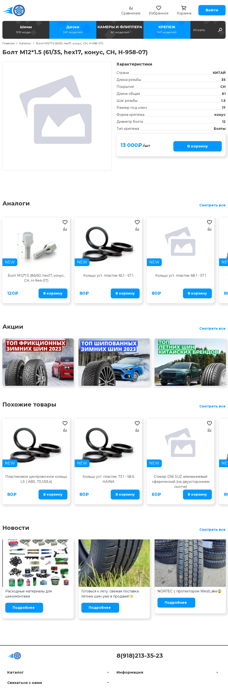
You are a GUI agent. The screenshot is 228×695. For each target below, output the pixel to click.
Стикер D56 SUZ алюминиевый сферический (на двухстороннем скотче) (180, 481)
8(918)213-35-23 (140, 655)
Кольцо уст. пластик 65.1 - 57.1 (108, 275)
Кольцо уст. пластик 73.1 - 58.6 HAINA (108, 479)
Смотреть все (212, 205)
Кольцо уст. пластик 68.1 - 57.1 (180, 275)
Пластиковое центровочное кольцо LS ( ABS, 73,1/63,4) (36, 479)
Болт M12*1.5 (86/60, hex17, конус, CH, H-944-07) (36, 278)
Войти (212, 10)
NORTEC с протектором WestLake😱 (189, 591)
